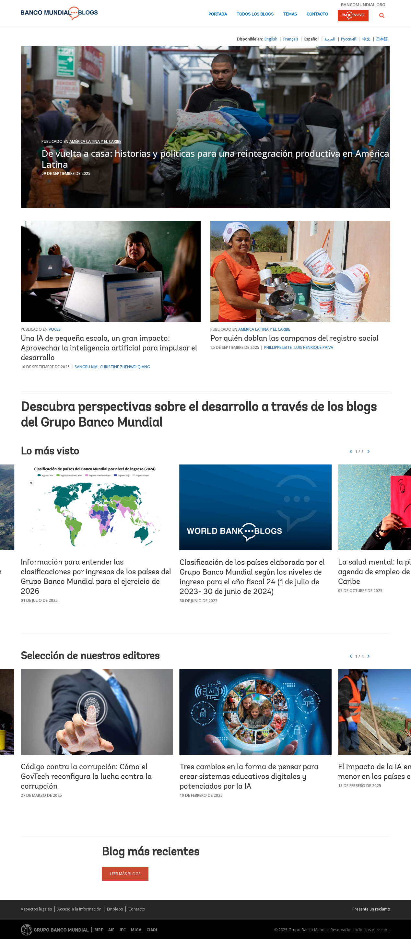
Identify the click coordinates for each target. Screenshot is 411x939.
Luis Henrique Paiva (313, 347)
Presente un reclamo (371, 909)
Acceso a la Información (79, 909)
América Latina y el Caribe (95, 141)
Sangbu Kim (86, 367)
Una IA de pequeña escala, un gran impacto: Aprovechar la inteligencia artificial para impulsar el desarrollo (109, 348)
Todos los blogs (255, 14)
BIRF (98, 930)
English (270, 39)
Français (291, 39)
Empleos (115, 909)
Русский (349, 39)
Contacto (317, 14)
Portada (217, 14)
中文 (366, 39)
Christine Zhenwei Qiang (125, 367)
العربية (329, 39)
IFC (123, 930)
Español (311, 39)
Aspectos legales (36, 909)
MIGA (136, 930)
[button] (381, 15)
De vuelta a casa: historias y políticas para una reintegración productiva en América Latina (215, 158)
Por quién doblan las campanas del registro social (294, 339)
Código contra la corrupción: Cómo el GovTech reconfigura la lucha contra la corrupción (86, 777)
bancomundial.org (363, 4)
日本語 (382, 39)
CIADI (152, 930)
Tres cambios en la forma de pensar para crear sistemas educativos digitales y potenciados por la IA (249, 777)
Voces (55, 329)
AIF (111, 930)
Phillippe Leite (278, 347)
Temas (290, 14)
